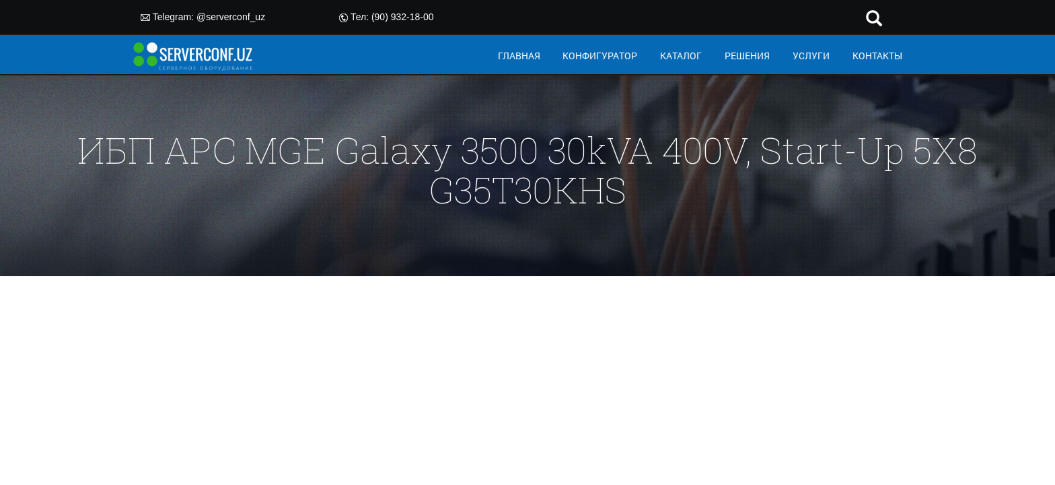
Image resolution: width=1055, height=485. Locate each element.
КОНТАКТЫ (877, 55)
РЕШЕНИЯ (747, 55)
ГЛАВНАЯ (519, 55)
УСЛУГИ (811, 55)
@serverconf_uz (230, 16)
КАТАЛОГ (681, 55)
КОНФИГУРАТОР (599, 55)
